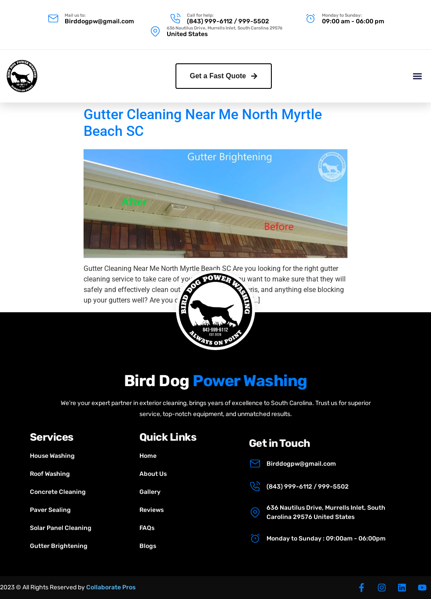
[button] (417, 75)
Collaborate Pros (110, 587)
